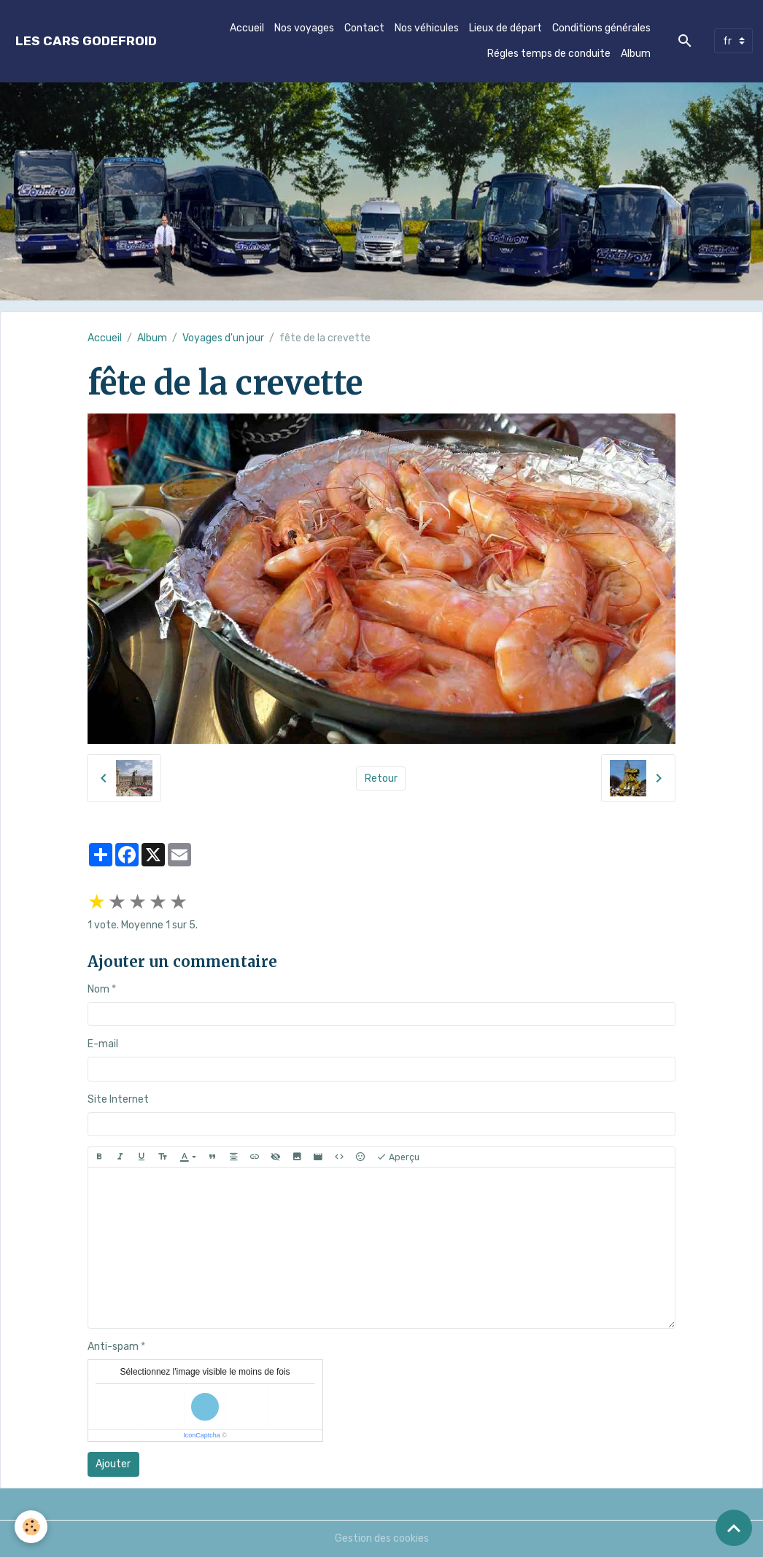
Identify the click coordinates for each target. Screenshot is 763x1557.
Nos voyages (304, 28)
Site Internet (118, 1099)
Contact (364, 28)
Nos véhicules (427, 28)
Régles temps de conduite (549, 53)
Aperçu (397, 1157)
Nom (98, 989)
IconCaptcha (201, 1435)
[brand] (86, 41)
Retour (381, 778)
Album (636, 53)
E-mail (103, 1044)
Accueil (247, 28)
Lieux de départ (505, 28)
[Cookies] (31, 1526)
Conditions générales (601, 28)
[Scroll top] (734, 1528)
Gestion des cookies (382, 1538)
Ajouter (113, 1464)
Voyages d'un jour (223, 338)
